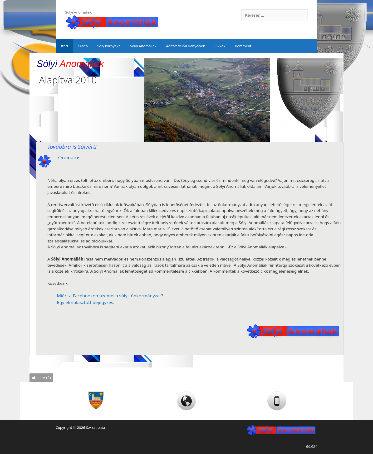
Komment (243, 45)
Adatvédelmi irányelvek (185, 45)
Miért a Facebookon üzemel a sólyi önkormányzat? (110, 296)
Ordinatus (69, 157)
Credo (83, 45)
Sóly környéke (109, 45)
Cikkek (219, 45)
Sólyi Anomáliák (143, 45)
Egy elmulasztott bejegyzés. (85, 302)
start (64, 45)
